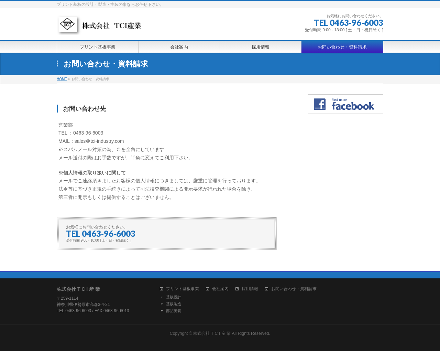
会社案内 (220, 289)
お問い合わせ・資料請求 (294, 289)
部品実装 (173, 311)
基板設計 (173, 297)
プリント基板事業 (182, 289)
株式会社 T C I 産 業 (212, 333)
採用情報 (250, 289)
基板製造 (173, 304)
